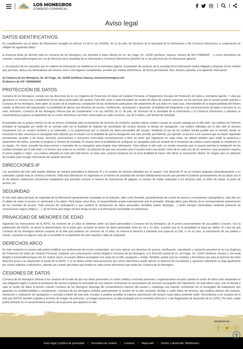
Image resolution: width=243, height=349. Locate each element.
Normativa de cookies (104, 343)
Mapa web (148, 343)
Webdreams (192, 343)
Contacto (129, 343)
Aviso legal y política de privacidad (64, 343)
